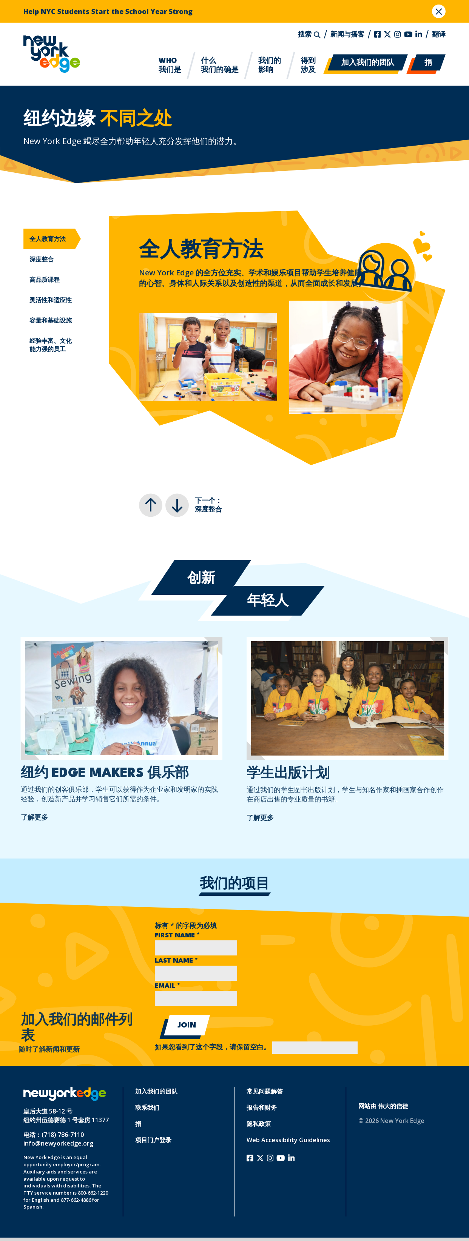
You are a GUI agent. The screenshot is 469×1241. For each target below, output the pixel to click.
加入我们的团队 (367, 63)
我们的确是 (220, 65)
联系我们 (147, 1107)
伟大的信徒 (393, 1106)
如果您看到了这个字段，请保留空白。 (256, 1047)
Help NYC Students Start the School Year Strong (108, 11)
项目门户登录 (153, 1140)
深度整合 (41, 259)
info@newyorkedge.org (58, 1143)
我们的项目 (235, 884)
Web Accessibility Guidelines (288, 1140)
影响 (269, 65)
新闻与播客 (347, 33)
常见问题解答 (265, 1091)
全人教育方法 (47, 239)
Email (167, 986)
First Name (177, 935)
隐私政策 (259, 1124)
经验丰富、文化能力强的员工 (50, 344)
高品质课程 (44, 279)
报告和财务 (262, 1107)
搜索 (309, 33)
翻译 (439, 33)
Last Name (176, 961)
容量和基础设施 (50, 320)
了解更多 (20, 817)
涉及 (308, 65)
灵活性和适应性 (50, 300)
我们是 (170, 65)
